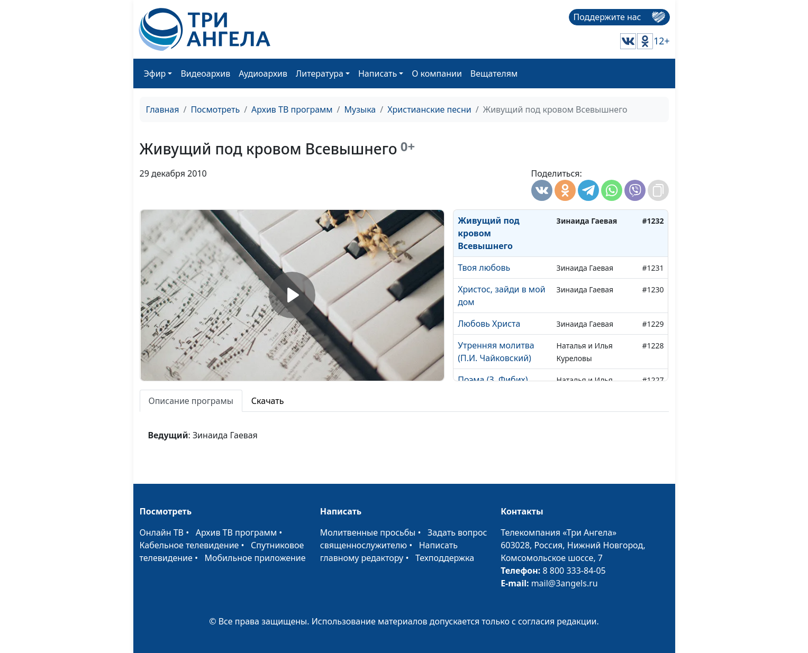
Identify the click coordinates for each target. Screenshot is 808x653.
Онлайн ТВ (162, 532)
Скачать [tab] (267, 401)
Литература (319, 73)
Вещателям (494, 73)
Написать (377, 73)
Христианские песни (429, 109)
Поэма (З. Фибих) (493, 379)
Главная (162, 109)
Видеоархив (205, 73)
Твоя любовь (484, 267)
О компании (437, 73)
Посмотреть (215, 109)
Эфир (155, 73)
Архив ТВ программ (292, 109)
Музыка (360, 109)
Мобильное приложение (255, 558)
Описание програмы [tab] (191, 401)
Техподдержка (444, 558)
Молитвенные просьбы (368, 532)
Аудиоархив (263, 73)
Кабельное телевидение (189, 545)
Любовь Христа (489, 323)
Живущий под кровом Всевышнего (489, 233)
